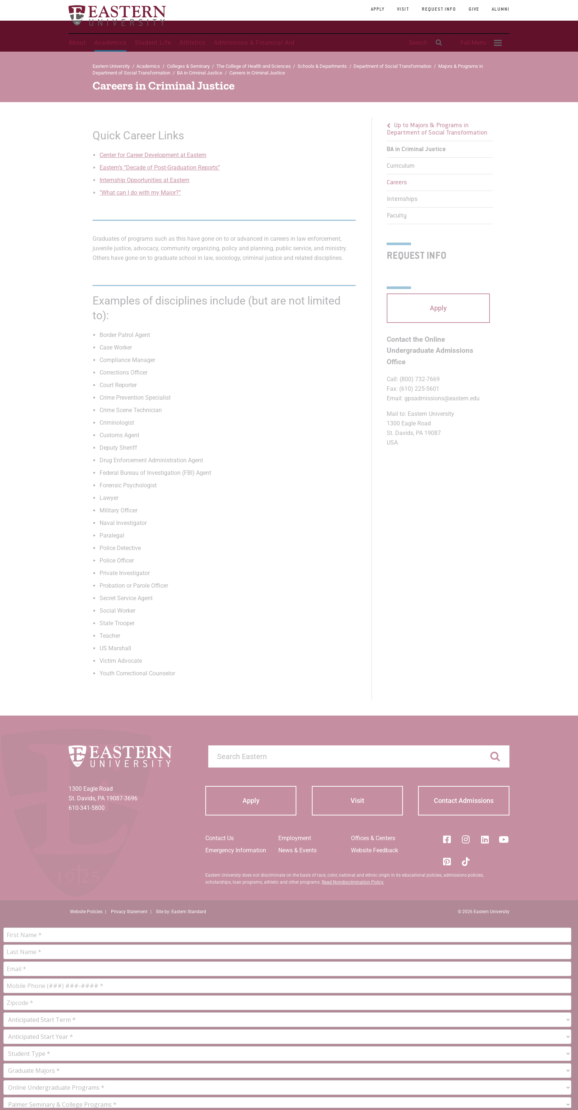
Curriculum (401, 166)
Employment (294, 838)
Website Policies (86, 911)
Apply (377, 9)
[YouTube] (503, 839)
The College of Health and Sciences (253, 66)
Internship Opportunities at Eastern (144, 180)
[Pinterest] (446, 861)
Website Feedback (374, 850)
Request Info (439, 9)
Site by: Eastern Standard (181, 911)
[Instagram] (465, 839)
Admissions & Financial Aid (254, 42)
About (77, 42)
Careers (397, 183)
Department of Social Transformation (392, 66)
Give (474, 9)
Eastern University (111, 66)
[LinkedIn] (484, 839)
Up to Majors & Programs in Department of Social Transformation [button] (437, 129)
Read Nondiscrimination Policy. (353, 882)
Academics (110, 42)
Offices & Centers (373, 838)
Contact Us (219, 838)
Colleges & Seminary (188, 66)
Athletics (192, 42)
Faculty (397, 216)
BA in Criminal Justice (199, 73)
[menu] (440, 170)
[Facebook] (446, 839)
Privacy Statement (129, 911)
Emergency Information (235, 850)
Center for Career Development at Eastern (153, 155)
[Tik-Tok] (465, 861)
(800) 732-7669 (420, 379)
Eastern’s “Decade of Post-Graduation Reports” (160, 167)
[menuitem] (479, 43)
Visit (403, 9)
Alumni (500, 9)
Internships (402, 199)
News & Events (297, 850)
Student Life (153, 42)
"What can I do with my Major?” (140, 192)
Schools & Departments (322, 66)
